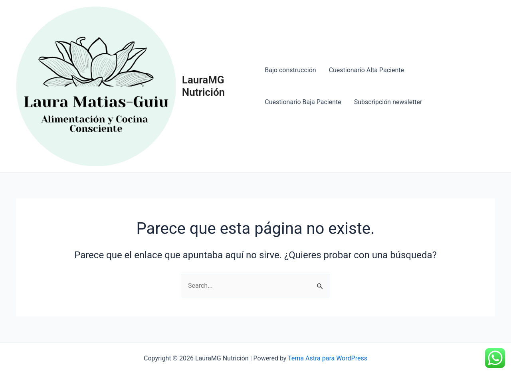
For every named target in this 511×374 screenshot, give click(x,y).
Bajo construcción (290, 70)
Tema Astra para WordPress (327, 358)
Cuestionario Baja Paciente (303, 102)
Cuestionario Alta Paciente (366, 70)
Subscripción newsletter (388, 102)
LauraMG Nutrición (203, 86)
